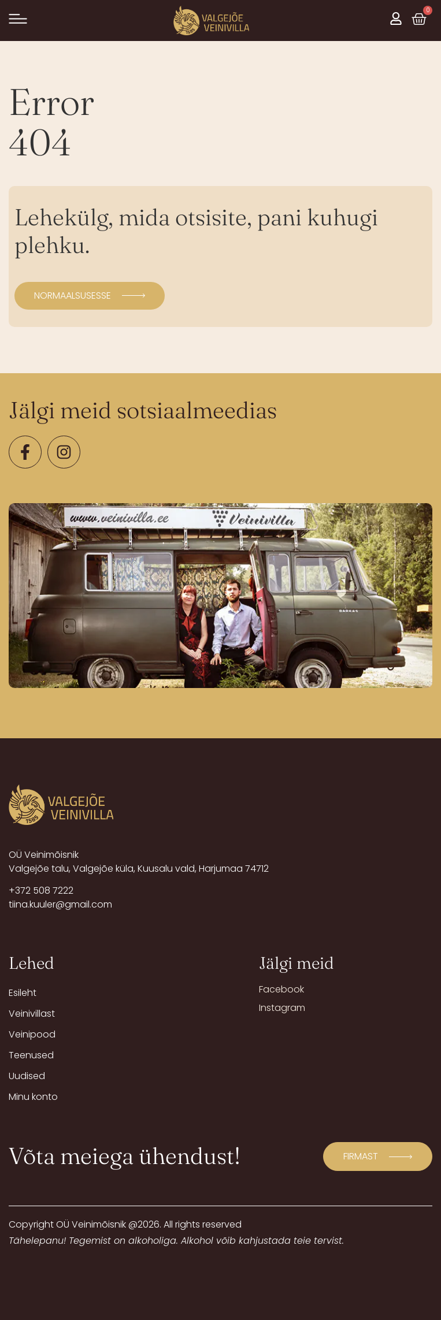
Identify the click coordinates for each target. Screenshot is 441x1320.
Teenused (31, 1055)
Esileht (22, 992)
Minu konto (33, 1096)
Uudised (27, 1076)
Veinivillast (32, 1013)
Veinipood (32, 1034)
